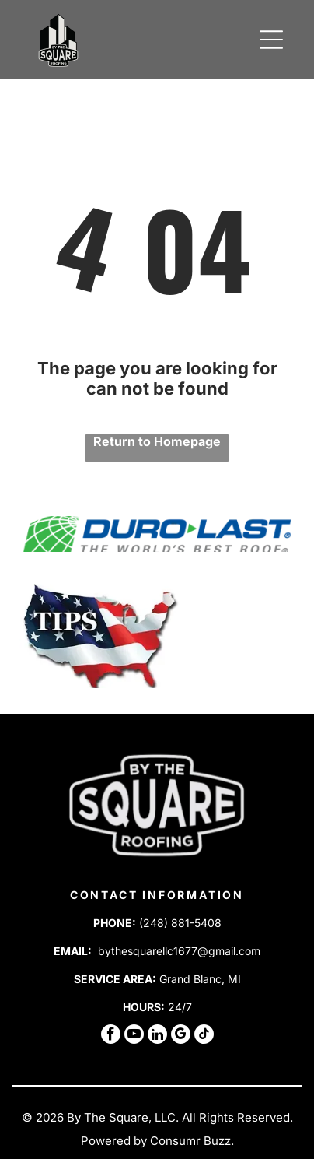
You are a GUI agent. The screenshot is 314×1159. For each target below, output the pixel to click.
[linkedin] (157, 1036)
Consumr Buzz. (192, 1140)
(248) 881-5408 (180, 922)
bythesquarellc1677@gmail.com (179, 950)
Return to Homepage (157, 441)
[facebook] (110, 1036)
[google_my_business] (180, 1036)
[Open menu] (271, 39)
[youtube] (134, 1036)
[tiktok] (204, 1036)
